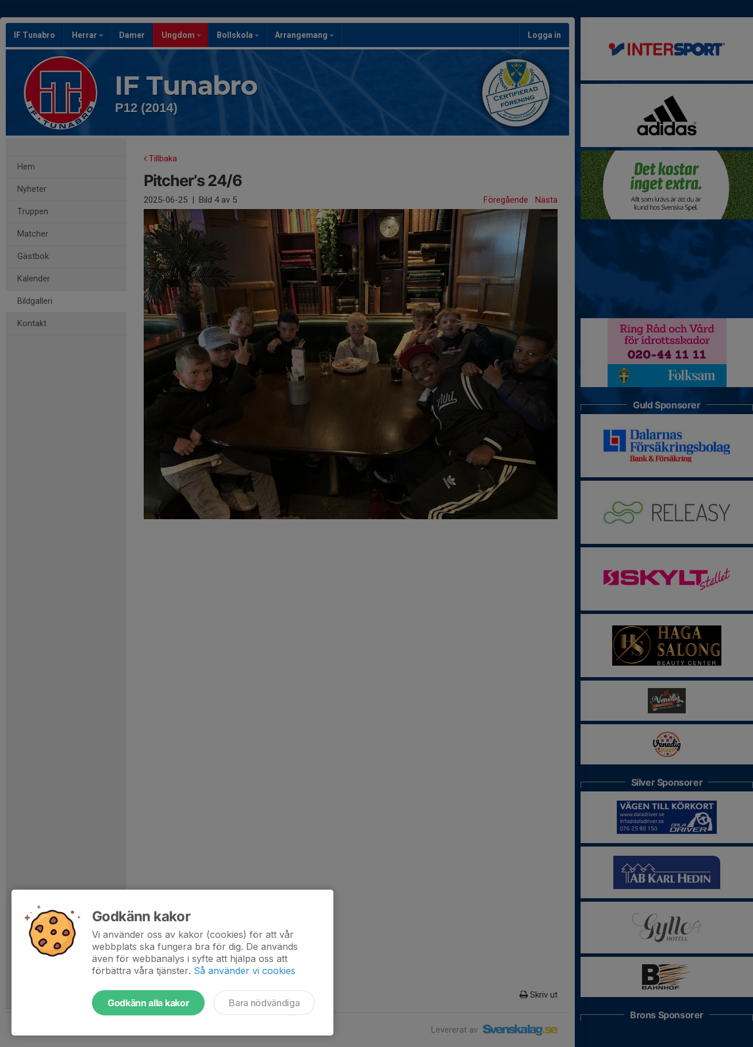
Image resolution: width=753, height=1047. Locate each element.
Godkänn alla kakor (148, 1003)
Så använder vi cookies (244, 970)
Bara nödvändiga (264, 1003)
